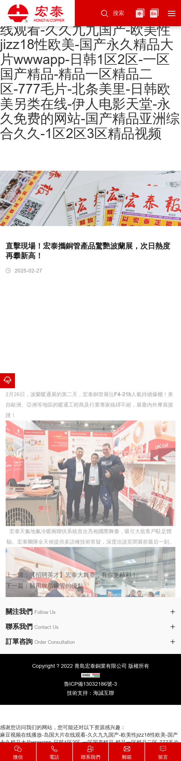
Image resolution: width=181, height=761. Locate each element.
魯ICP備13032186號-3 (90, 684)
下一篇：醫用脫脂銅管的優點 (44, 591)
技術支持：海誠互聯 (90, 693)
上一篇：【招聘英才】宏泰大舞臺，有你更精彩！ (71, 580)
